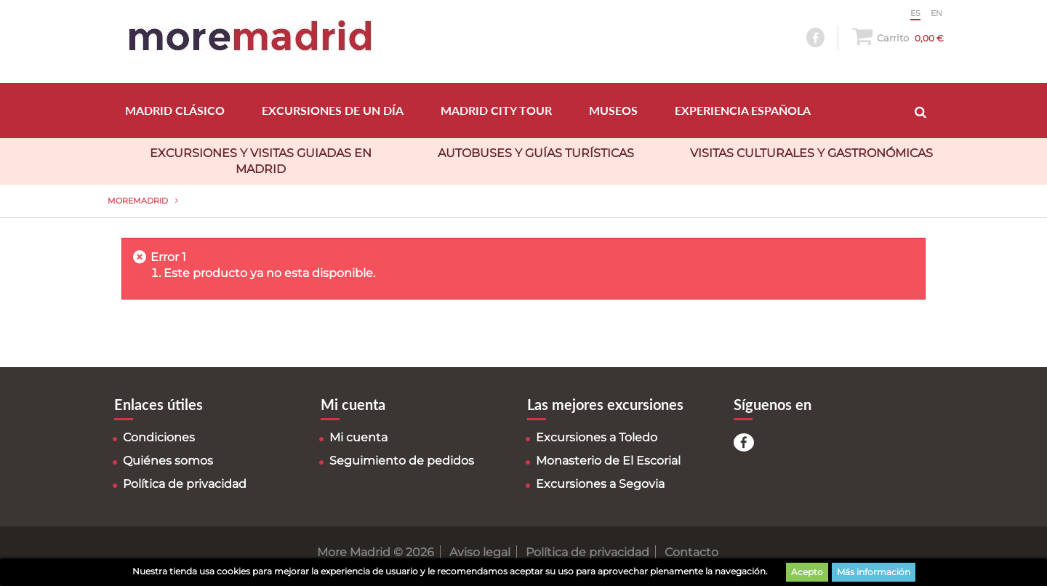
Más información (873, 571)
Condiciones (159, 437)
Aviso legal (479, 552)
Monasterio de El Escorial (608, 460)
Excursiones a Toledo (596, 437)
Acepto (807, 571)
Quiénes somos (168, 460)
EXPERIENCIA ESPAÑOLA (743, 110)
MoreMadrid (138, 201)
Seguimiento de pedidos (401, 460)
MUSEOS (613, 110)
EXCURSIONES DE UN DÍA (333, 110)
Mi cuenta (358, 437)
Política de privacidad (184, 484)
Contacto (691, 552)
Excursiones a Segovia (600, 484)
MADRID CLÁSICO (175, 110)
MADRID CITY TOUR (496, 110)
